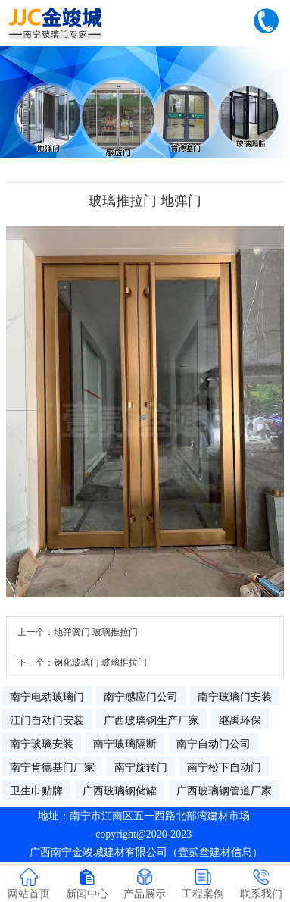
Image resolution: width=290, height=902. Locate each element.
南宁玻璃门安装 (235, 697)
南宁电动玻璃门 (47, 697)
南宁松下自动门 (224, 767)
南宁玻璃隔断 (125, 744)
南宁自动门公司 (213, 744)
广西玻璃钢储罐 (120, 791)
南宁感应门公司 (141, 697)
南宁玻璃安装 (41, 744)
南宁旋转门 (140, 767)
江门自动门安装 (47, 720)
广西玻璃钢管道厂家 (224, 791)
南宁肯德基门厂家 (52, 767)
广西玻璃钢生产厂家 (151, 720)
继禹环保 (240, 720)
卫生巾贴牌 (36, 791)
